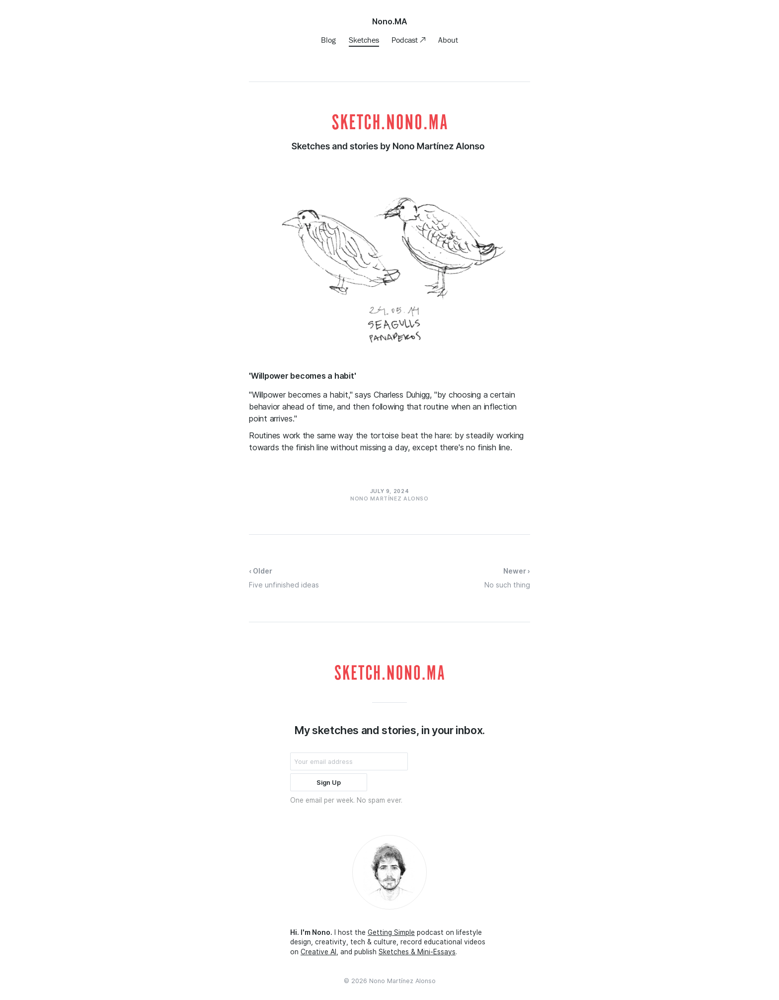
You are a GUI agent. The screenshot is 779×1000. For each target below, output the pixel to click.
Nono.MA (389, 21)
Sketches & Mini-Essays (417, 952)
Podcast (405, 40)
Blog (328, 40)
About (448, 40)
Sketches (364, 40)
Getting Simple (391, 932)
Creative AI (318, 952)
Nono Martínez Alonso (402, 981)
